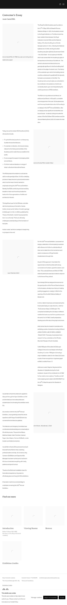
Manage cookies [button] (36, 597)
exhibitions (42, 578)
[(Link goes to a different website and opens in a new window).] (49, 428)
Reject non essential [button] (50, 597)
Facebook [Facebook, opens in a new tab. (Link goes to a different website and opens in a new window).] (3, 589)
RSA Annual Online (11, 4)
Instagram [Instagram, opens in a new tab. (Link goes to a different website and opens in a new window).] (7, 589)
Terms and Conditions (27, 581)
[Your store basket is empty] (60, 4)
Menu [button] (63, 4)
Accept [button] (62, 597)
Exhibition (5, 585)
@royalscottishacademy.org (52, 578)
